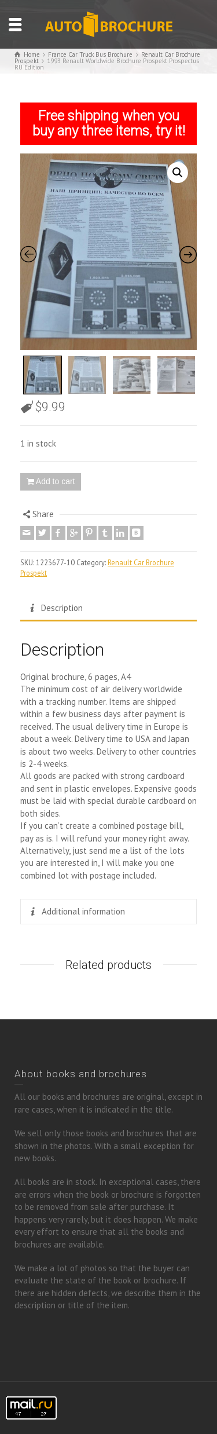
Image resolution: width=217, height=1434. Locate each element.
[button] (177, 172)
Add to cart (55, 481)
